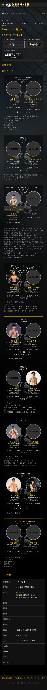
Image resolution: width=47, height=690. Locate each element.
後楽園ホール (21, 592)
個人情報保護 (7, 678)
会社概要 (41, 678)
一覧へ (42, 13)
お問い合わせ (30, 678)
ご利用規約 (19, 678)
